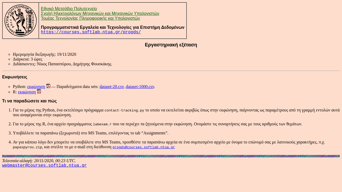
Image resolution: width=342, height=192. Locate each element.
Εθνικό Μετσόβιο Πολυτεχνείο (69, 8)
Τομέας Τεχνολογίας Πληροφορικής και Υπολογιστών (90, 18)
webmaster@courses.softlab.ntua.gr (44, 165)
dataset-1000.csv (140, 86)
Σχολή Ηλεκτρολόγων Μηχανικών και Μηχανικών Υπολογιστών (100, 13)
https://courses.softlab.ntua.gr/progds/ (91, 32)
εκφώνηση (36, 86)
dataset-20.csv (112, 86)
